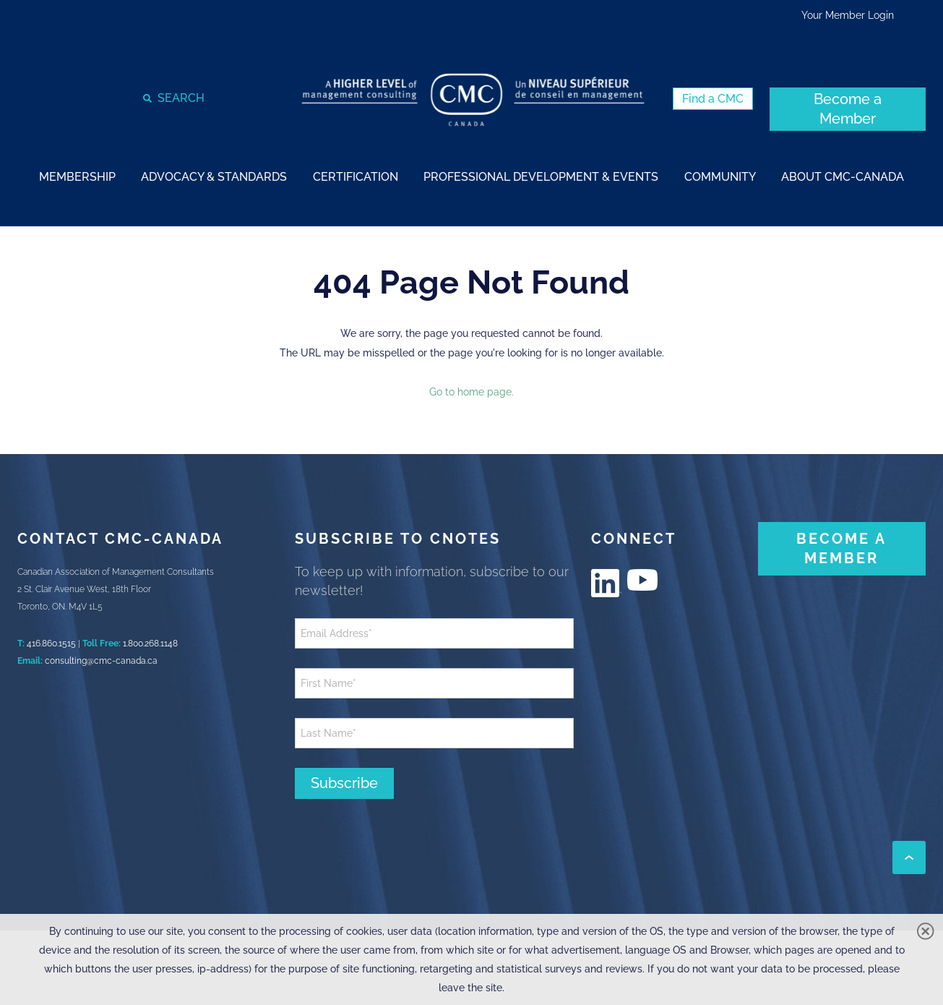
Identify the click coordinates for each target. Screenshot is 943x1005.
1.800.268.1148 (150, 643)
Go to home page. (471, 392)
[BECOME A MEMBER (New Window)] (842, 549)
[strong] (77, 176)
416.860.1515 (51, 643)
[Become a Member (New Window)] (848, 109)
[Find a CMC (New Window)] (713, 98)
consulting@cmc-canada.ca (101, 661)
